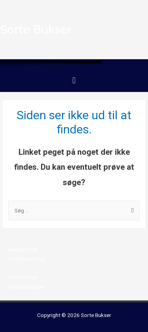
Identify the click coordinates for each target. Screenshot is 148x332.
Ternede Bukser (26, 287)
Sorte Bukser (96, 315)
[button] (74, 80)
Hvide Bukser (23, 277)
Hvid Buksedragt (27, 259)
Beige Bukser (23, 249)
